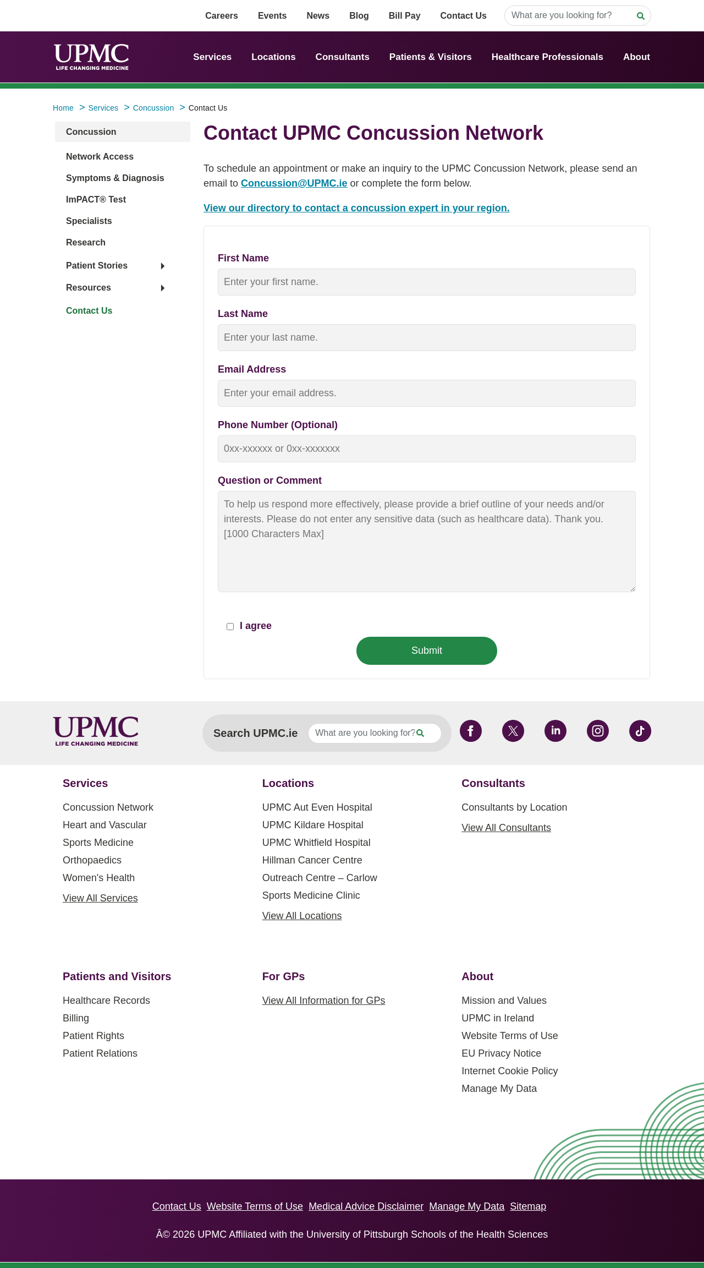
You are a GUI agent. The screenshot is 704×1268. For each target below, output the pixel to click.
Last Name (243, 313)
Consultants (343, 57)
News (317, 15)
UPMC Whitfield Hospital (316, 842)
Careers (221, 15)
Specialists (89, 221)
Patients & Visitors (430, 57)
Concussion (91, 131)
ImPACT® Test (96, 199)
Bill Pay (405, 15)
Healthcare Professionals (547, 57)
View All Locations (302, 915)
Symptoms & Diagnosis (115, 178)
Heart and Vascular (105, 824)
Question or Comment (270, 480)
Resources (88, 287)
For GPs (283, 976)
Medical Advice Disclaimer (366, 1206)
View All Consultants (506, 827)
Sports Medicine (98, 842)
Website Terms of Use (509, 1035)
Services (212, 57)
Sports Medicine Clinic (311, 895)
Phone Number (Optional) (278, 424)
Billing (76, 1018)
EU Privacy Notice (501, 1053)
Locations (273, 57)
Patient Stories (97, 265)
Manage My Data (499, 1088)
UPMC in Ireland (497, 1018)
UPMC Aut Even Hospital (317, 807)
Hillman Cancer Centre (312, 860)
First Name (243, 258)
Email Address (252, 369)
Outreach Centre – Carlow (319, 877)
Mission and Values (504, 1000)
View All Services (100, 898)
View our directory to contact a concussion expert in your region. (357, 208)
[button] (115, 266)
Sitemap (528, 1206)
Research (86, 242)
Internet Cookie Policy (509, 1070)
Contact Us (464, 15)
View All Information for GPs (324, 1000)
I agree (249, 625)
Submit (426, 650)
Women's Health (99, 877)
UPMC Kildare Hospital (313, 824)
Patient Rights (93, 1035)
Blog (359, 15)
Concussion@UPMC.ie (294, 183)
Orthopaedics (92, 860)
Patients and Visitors (117, 976)
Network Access (100, 156)
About (636, 57)
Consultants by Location (514, 807)
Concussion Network (108, 807)
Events (272, 15)
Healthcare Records (106, 1000)
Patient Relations (100, 1053)
